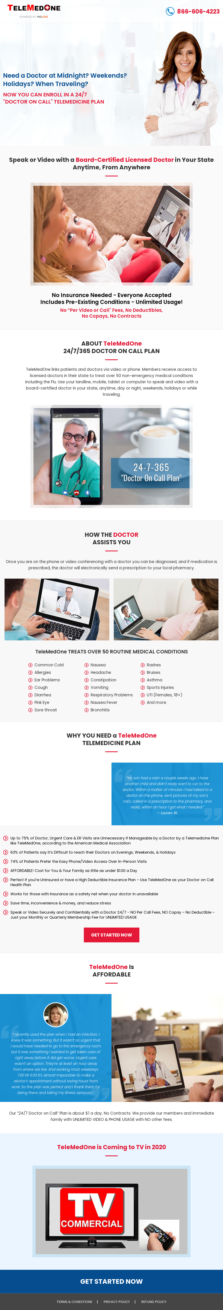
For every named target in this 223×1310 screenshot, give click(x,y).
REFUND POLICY (153, 1302)
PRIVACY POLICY (117, 1302)
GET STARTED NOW (111, 935)
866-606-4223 (193, 11)
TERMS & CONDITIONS (74, 1302)
